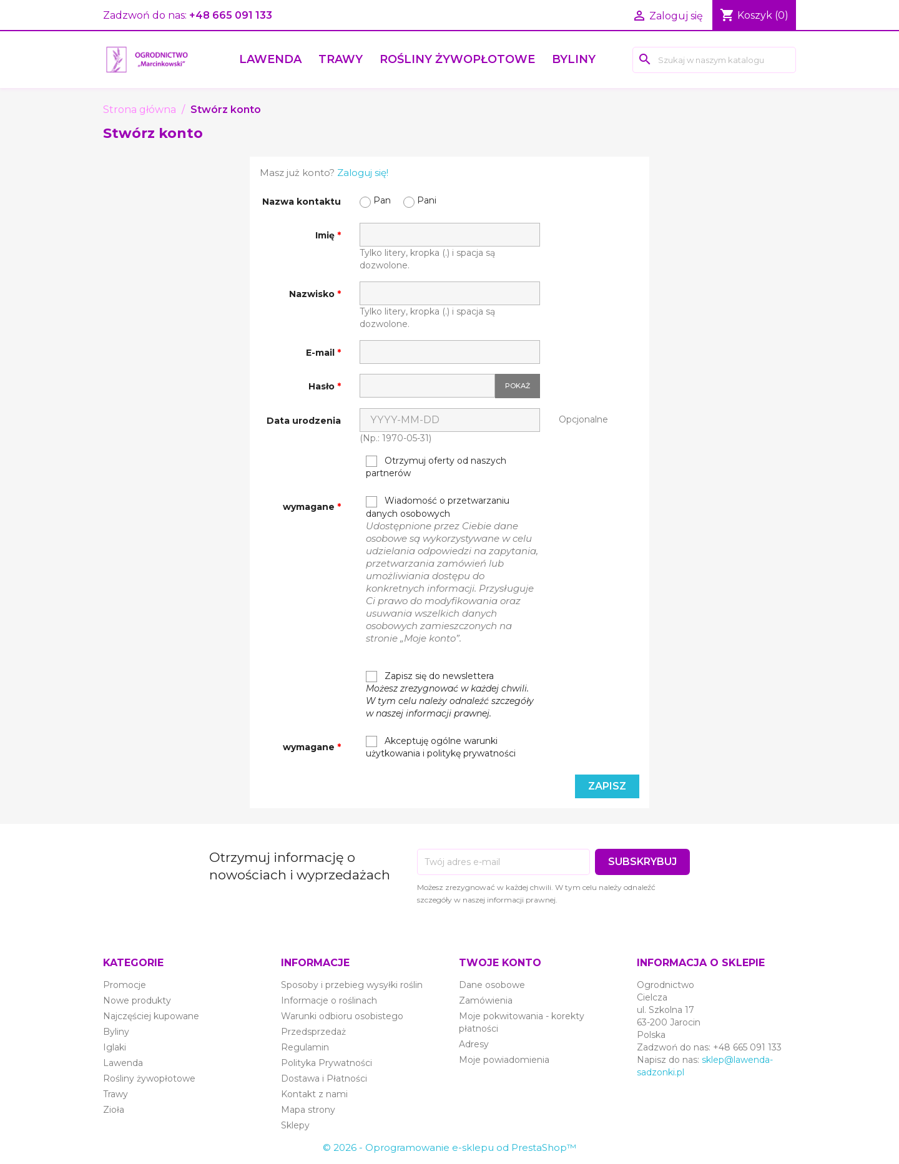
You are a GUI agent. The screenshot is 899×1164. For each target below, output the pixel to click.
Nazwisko (313, 294)
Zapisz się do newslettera (450, 694)
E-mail (321, 352)
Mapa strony (308, 1109)
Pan (375, 201)
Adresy (474, 1044)
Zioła (113, 1109)
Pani (419, 201)
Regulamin (305, 1047)
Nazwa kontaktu (301, 201)
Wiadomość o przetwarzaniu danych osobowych (453, 569)
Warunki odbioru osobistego (342, 1016)
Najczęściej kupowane (151, 1016)
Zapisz (607, 786)
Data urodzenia (304, 420)
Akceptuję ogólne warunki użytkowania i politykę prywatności (441, 747)
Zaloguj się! (362, 173)
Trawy (340, 59)
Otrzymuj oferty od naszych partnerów (436, 467)
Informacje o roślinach (329, 1000)
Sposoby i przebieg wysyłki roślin (352, 984)
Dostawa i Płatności (324, 1078)
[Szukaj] (714, 60)
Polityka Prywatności (326, 1063)
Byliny (574, 59)
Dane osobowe (492, 984)
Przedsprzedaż (313, 1031)
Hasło (322, 386)
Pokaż (517, 385)
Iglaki (114, 1047)
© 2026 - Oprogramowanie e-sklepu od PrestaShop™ (449, 1147)
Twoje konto (500, 963)
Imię (326, 235)
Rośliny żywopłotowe (457, 59)
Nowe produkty (137, 1000)
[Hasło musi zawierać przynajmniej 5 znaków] (427, 386)
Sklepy (295, 1125)
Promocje (124, 984)
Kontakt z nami (314, 1094)
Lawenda (270, 59)
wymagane (310, 506)
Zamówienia (486, 1000)
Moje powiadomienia (504, 1059)
